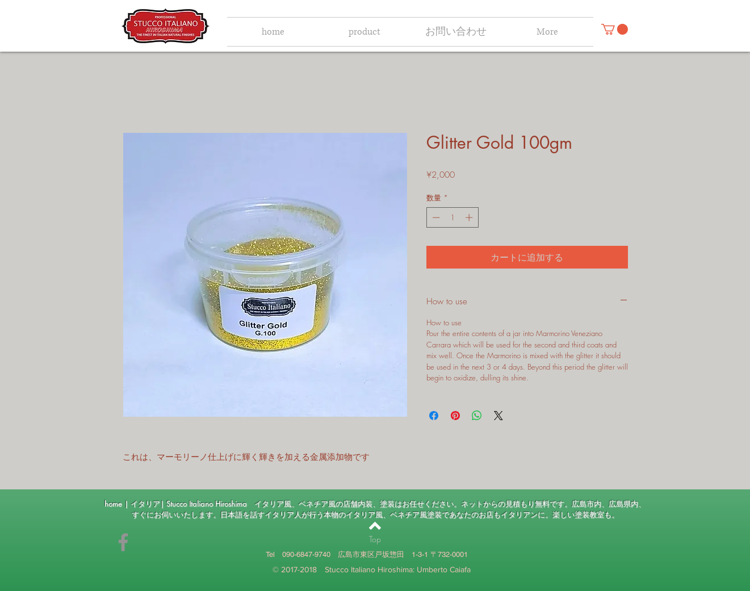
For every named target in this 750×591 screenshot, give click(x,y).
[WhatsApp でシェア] (477, 415)
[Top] (375, 539)
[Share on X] (498, 415)
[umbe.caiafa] (123, 542)
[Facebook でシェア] (434, 415)
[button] (614, 29)
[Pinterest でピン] (455, 415)
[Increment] (470, 217)
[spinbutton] (452, 217)
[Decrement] (435, 217)
